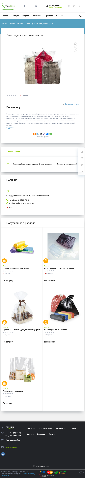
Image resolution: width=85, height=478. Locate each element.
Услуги (16, 16)
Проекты (49, 16)
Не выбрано (10, 429)
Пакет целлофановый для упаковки (59, 268)
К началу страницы (42, 466)
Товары (6, 16)
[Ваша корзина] (79, 6)
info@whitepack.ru (11, 447)
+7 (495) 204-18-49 (13, 433)
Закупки (25, 16)
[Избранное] (69, 6)
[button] (36, 6)
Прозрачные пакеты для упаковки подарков (21, 330)
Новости (59, 16)
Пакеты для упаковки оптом (56, 330)
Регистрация (58, 7)
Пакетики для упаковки (13, 391)
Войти (51, 7)
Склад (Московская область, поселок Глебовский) (27, 195)
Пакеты (5, 266)
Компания (37, 16)
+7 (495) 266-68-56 (13, 435)
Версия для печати (72, 104)
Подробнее (10, 128)
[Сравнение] (74, 6)
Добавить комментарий (67, 164)
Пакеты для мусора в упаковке (16, 268)
